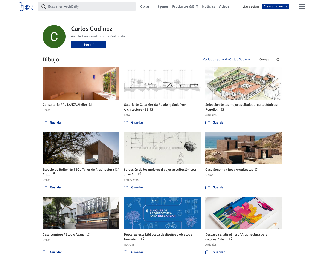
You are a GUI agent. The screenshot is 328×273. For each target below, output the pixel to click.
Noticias (208, 6)
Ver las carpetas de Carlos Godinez (226, 59)
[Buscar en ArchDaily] (90, 6)
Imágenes (160, 6)
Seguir (88, 44)
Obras (145, 6)
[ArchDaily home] (26, 6)
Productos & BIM (185, 6)
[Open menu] (302, 6)
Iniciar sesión (249, 6)
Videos (224, 6)
